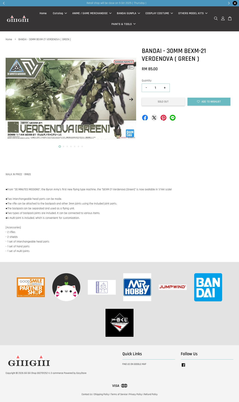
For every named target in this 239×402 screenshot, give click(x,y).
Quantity (146, 80)
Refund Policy (151, 394)
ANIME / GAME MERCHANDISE (91, 13)
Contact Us (87, 394)
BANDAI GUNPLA (128, 13)
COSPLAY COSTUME (159, 13)
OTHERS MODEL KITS (192, 13)
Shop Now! (165, 3)
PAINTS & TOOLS (123, 24)
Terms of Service (119, 394)
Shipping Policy (101, 394)
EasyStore (81, 373)
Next (131, 99)
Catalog (60, 13)
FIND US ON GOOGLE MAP (134, 364)
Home (43, 13)
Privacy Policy (135, 394)
